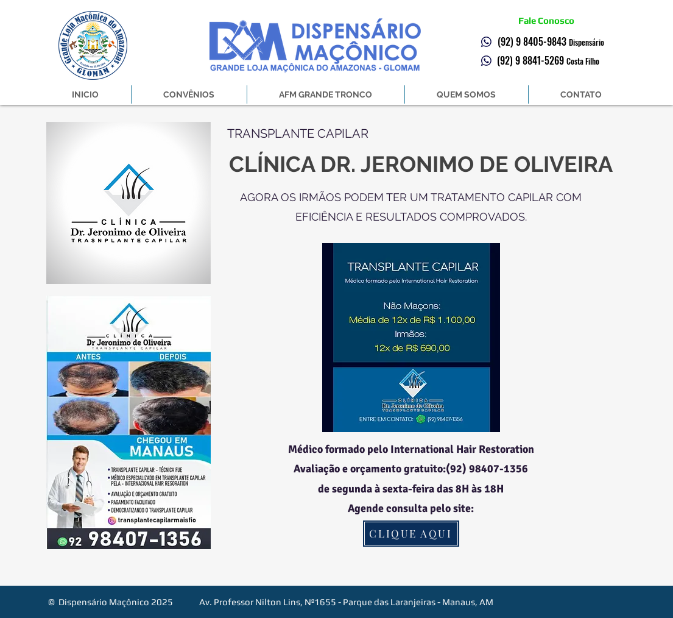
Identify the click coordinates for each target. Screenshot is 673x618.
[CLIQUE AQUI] (411, 533)
